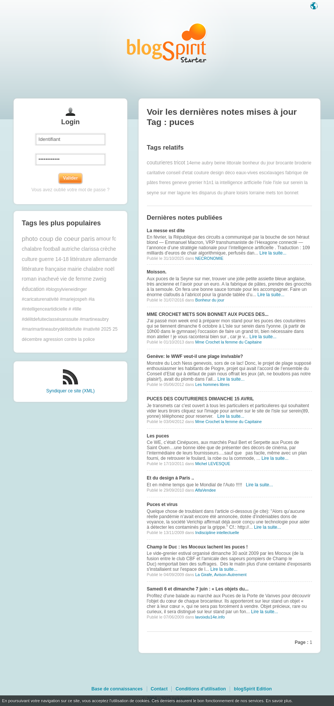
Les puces (158, 436)
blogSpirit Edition (253, 689)
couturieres (160, 163)
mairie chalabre (85, 269)
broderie (303, 163)
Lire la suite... (272, 253)
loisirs (242, 192)
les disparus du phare (213, 192)
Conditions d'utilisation (201, 689)
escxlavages (271, 172)
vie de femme (76, 279)
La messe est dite (166, 230)
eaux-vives (247, 172)
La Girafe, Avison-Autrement (220, 574)
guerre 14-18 (54, 259)
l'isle (267, 182)
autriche (70, 249)
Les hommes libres (212, 384)
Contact (159, 689)
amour (103, 239)
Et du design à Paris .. (170, 478)
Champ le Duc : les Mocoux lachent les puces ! (197, 547)
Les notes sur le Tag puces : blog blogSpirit (167, 42)
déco (230, 172)
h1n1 (209, 182)
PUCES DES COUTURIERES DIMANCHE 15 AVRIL (200, 398)
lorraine (256, 192)
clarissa (90, 249)
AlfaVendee (205, 490)
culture (29, 259)
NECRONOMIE (209, 258)
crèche (108, 249)
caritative (156, 172)
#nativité (91, 329)
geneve (179, 182)
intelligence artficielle (241, 182)
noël (109, 269)
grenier (195, 182)
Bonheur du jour (209, 300)
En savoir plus (279, 700)
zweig (99, 279)
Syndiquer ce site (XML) (70, 391)
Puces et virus (162, 504)
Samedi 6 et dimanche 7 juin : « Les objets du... (198, 589)
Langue (314, 6)
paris (88, 238)
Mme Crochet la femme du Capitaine (228, 342)
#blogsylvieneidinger (66, 289)
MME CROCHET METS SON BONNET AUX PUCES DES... (208, 314)
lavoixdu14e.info (210, 617)
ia (217, 182)
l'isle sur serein (288, 182)
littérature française (44, 269)
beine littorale (227, 163)
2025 (106, 329)
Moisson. (157, 272)
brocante (284, 163)
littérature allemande (93, 259)
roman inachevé (40, 279)
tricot (179, 163)
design (216, 172)
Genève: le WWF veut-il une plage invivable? (195, 356)
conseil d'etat (179, 172)
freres (165, 182)
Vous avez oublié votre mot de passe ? (70, 189)
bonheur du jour (259, 163)
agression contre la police (69, 339)
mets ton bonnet (282, 192)
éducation (33, 289)
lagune (183, 192)
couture (201, 172)
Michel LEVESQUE (212, 463)
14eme (193, 163)
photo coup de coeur (51, 238)
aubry (207, 163)
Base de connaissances (116, 689)
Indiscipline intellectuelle (217, 532)
